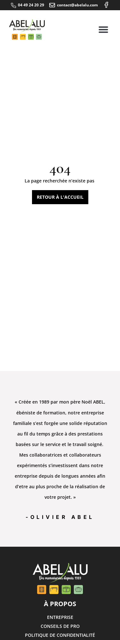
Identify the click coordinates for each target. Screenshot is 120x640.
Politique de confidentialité (60, 635)
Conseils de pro (60, 626)
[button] (103, 29)
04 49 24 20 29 (31, 5)
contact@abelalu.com (77, 5)
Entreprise (60, 617)
